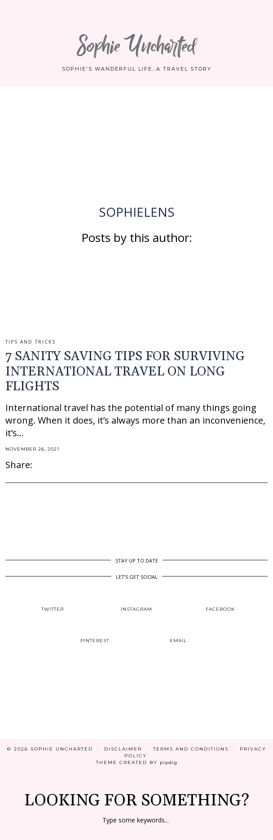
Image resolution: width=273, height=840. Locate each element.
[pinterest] (94, 633)
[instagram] (137, 601)
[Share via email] (37, 465)
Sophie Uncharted (136, 46)
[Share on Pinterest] (50, 465)
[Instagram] (34, 705)
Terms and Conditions (191, 749)
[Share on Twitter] (46, 465)
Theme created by (136, 762)
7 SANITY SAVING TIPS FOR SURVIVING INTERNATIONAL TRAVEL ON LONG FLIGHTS (125, 372)
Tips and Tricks (30, 342)
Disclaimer (123, 749)
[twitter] (53, 601)
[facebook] (220, 601)
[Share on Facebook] (41, 465)
